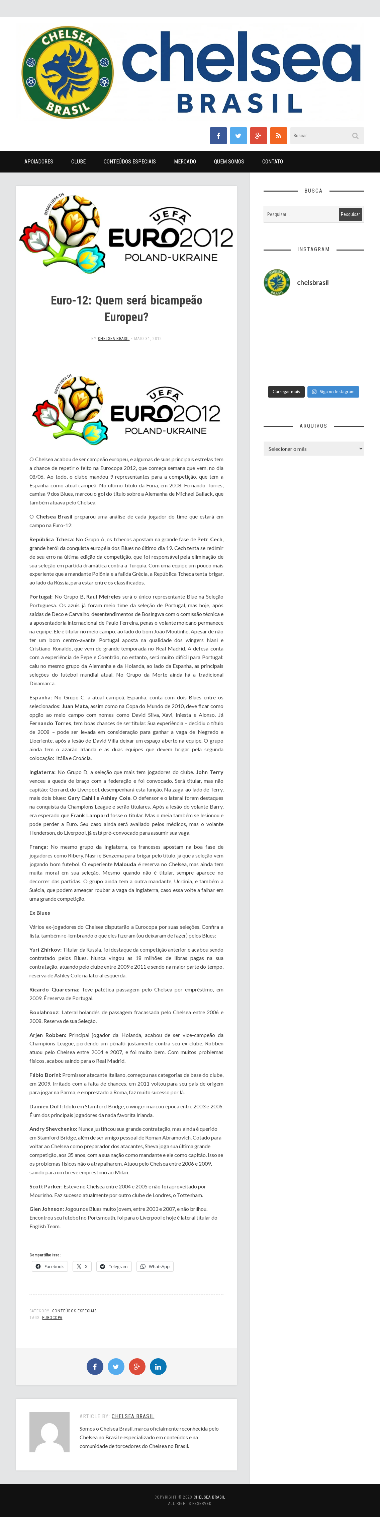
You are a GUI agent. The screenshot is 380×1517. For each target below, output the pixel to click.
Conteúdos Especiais (130, 161)
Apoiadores (38, 161)
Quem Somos (229, 161)
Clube (78, 161)
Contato (272, 161)
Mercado (185, 161)
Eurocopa (52, 1317)
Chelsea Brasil (114, 338)
